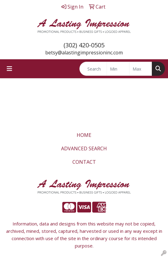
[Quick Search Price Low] (118, 69)
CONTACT (84, 162)
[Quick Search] (93, 69)
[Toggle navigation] (9, 68)
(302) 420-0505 (84, 45)
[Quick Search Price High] (140, 69)
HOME (84, 135)
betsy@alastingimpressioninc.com (84, 52)
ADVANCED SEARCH (84, 148)
